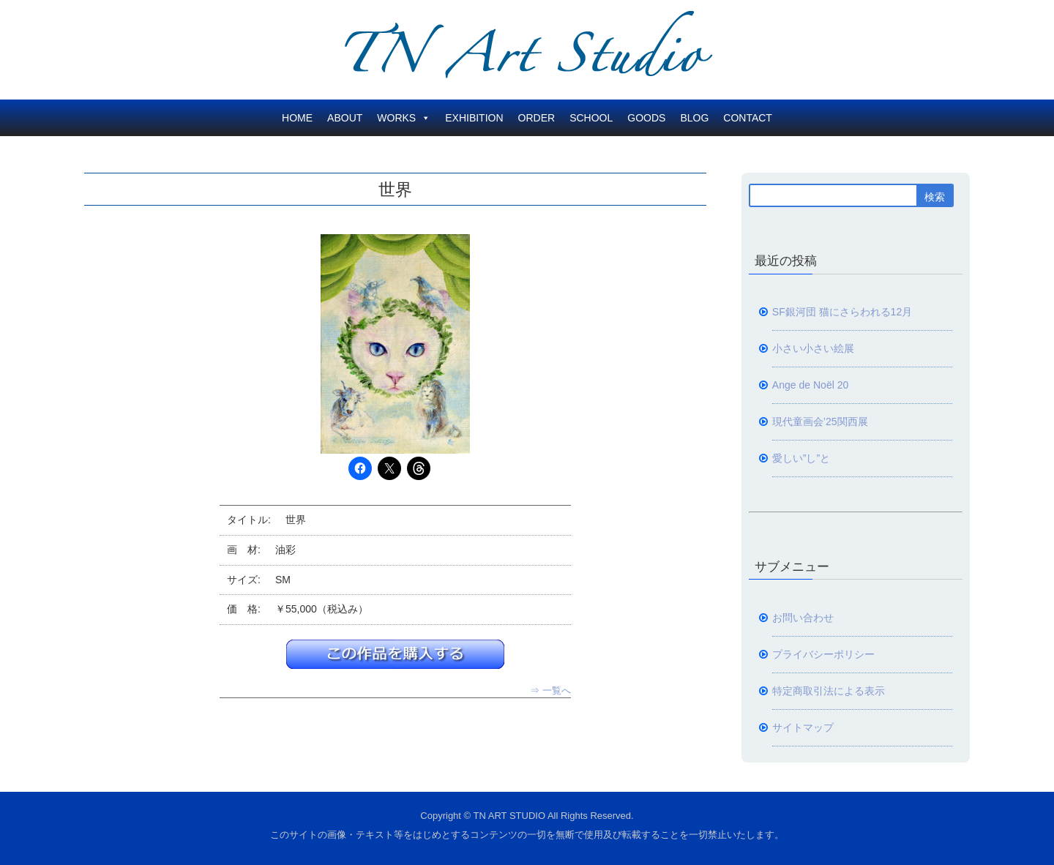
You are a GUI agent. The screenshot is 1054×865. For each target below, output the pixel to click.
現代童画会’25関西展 (820, 421)
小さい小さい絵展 (813, 348)
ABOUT (344, 118)
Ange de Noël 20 (810, 385)
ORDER (537, 118)
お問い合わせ (803, 618)
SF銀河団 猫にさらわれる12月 (842, 312)
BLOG (694, 118)
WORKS (403, 118)
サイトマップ (803, 727)
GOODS (646, 118)
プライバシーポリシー (823, 654)
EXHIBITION (474, 118)
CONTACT (747, 118)
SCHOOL (591, 118)
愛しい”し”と (801, 458)
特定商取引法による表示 (828, 691)
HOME (297, 118)
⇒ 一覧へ (550, 690)
